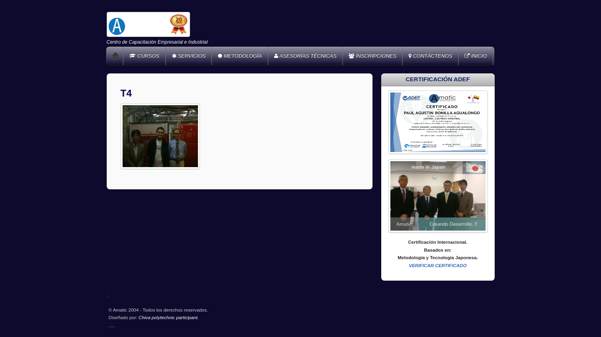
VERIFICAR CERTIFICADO (438, 265)
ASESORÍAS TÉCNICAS (305, 56)
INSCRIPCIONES (372, 56)
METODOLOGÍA (240, 56)
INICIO (476, 56)
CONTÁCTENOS (430, 56)
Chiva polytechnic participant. (168, 317)
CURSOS (144, 56)
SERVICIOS (189, 56)
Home (115, 56)
